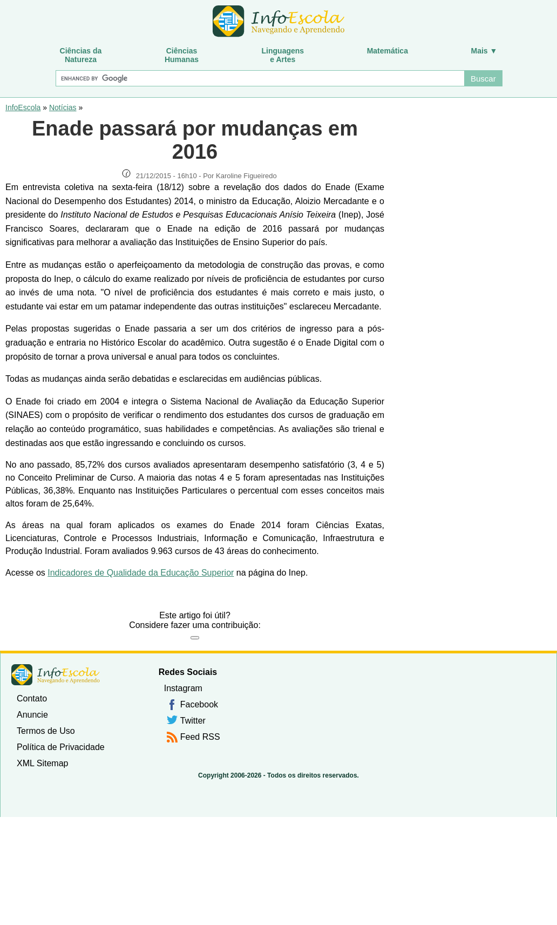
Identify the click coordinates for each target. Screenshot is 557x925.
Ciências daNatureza (81, 55)
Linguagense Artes (283, 55)
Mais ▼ (484, 50)
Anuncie (32, 714)
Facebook (199, 704)
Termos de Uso (46, 730)
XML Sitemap (42, 763)
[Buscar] (259, 78)
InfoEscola (22, 107)
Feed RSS (200, 736)
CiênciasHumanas (182, 55)
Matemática (387, 50)
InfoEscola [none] (55, 674)
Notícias (63, 107)
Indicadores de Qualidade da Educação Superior (140, 572)
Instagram (183, 688)
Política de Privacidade (61, 747)
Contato (32, 698)
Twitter (193, 720)
